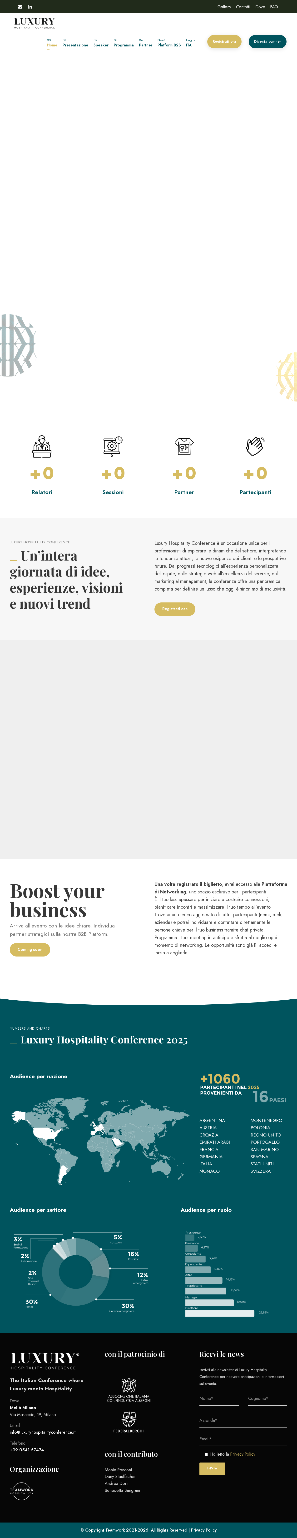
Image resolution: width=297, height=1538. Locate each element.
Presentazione (75, 43)
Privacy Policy (242, 1454)
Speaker (101, 43)
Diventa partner (267, 41)
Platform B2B (169, 43)
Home (52, 43)
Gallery (224, 7)
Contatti (243, 7)
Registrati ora (224, 41)
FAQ (274, 7)
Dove (260, 7)
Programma (124, 43)
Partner (145, 43)
